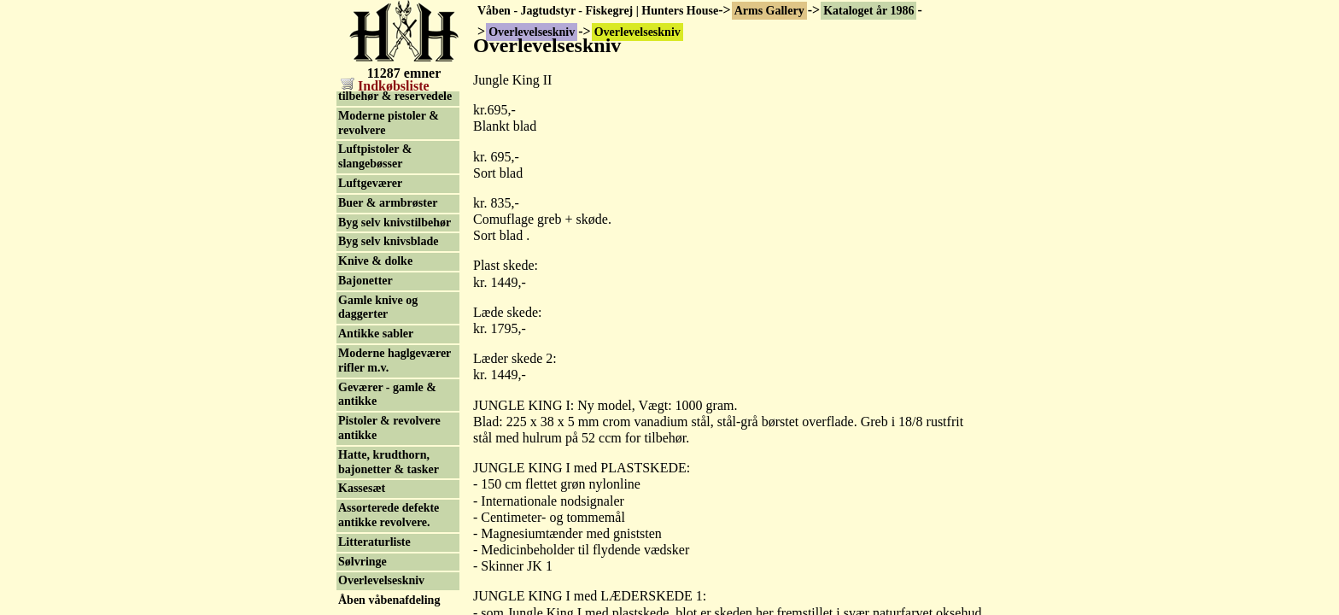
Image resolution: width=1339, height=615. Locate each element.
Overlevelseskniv (381, 506)
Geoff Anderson (378, 584)
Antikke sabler (375, 259)
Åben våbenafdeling (389, 525)
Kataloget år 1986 (868, 10)
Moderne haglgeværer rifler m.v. (394, 286)
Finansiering (370, 545)
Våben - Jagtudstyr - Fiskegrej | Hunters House (597, 10)
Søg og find (366, 603)
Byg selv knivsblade (388, 167)
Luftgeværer (370, 108)
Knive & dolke (375, 186)
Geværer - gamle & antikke (387, 320)
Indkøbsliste (385, 86)
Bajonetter (365, 206)
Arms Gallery (769, 10)
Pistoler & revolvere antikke (389, 353)
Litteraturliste (374, 467)
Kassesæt (361, 413)
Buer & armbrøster (387, 128)
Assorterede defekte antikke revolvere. (388, 440)
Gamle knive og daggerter (378, 233)
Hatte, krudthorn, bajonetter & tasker (388, 387)
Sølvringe (362, 487)
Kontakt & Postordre (392, 565)
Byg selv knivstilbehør (394, 148)
